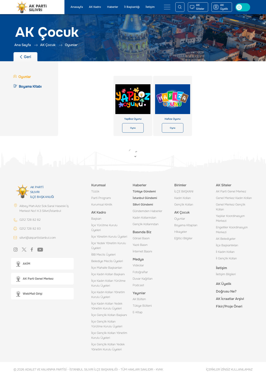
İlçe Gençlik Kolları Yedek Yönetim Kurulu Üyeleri (108, 346)
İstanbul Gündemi (145, 198)
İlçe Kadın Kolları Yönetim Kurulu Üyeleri (108, 294)
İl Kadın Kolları (225, 252)
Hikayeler (180, 232)
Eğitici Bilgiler (183, 238)
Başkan (96, 218)
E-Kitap (138, 312)
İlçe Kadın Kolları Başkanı (108, 274)
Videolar (138, 265)
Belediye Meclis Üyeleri (107, 261)
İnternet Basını (142, 251)
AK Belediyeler (226, 239)
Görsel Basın (141, 238)
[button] (42, 263)
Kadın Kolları (182, 198)
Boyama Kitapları (185, 225)
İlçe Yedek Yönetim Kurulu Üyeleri (108, 245)
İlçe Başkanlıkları (227, 245)
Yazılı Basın (140, 245)
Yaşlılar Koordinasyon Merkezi (230, 218)
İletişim (150, 7)
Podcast (138, 285)
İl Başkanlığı (132, 7)
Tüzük (95, 191)
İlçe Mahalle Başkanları (106, 267)
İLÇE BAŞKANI (183, 191)
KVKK (158, 369)
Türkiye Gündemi (144, 191)
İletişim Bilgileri (226, 274)
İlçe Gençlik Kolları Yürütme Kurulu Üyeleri (106, 324)
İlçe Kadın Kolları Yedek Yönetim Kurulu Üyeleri (106, 306)
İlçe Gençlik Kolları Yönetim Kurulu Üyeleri (109, 335)
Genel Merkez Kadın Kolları (234, 198)
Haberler (112, 7)
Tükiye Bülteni (142, 306)
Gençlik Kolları (183, 204)
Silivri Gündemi (143, 204)
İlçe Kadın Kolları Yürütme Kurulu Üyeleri (108, 283)
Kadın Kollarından (144, 217)
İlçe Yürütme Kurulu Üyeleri (104, 227)
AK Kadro (95, 7)
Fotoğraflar (140, 272)
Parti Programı (101, 198)
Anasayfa (77, 7)
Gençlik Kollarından (145, 224)
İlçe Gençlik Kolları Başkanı (109, 315)
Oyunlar (179, 218)
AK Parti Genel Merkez (231, 191)
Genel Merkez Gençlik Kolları (230, 207)
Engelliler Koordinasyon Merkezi (232, 229)
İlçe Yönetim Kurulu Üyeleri (109, 236)
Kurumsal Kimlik (101, 204)
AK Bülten (139, 299)
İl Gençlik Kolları (226, 258)
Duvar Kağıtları (143, 278)
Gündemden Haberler (147, 211)
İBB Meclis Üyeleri (103, 254)
